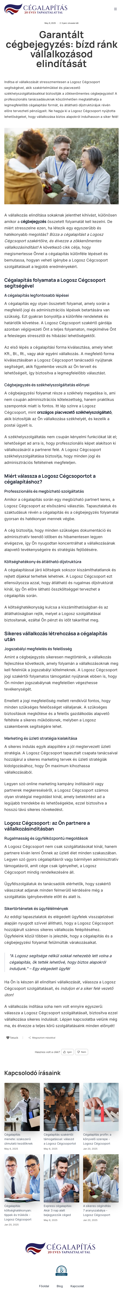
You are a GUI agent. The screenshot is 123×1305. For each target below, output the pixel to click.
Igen (67, 1052)
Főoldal (44, 1286)
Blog (60, 1286)
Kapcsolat (77, 1286)
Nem (81, 1052)
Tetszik (12, 1038)
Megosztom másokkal (41, 1037)
